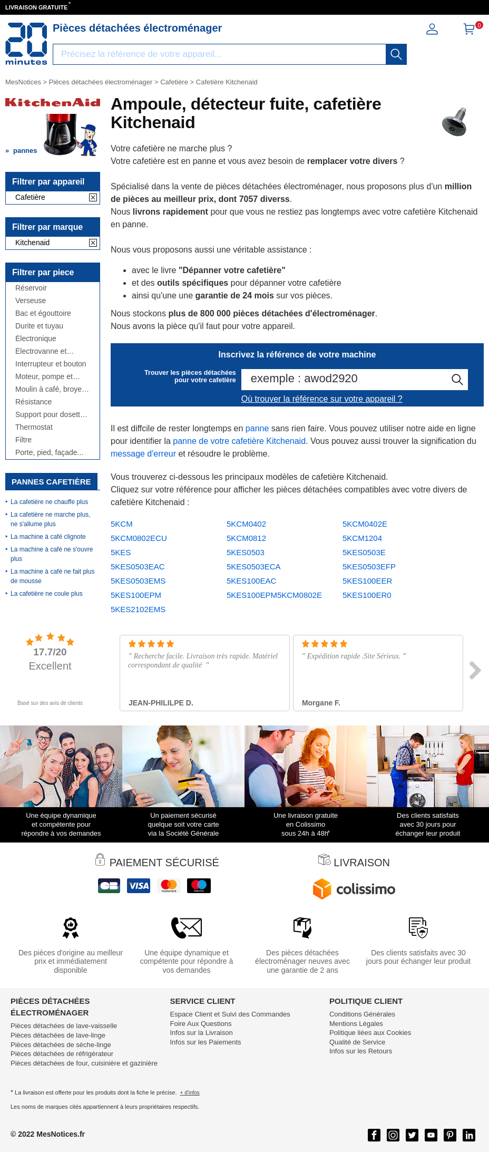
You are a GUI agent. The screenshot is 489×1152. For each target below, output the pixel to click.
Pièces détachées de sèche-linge (61, 1045)
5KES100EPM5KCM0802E (274, 594)
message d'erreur (143, 453)
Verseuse (30, 301)
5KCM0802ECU (139, 538)
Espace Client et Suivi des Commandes (230, 1014)
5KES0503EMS (138, 580)
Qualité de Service (357, 1042)
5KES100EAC (251, 580)
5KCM (122, 523)
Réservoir (31, 288)
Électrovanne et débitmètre (40, 351)
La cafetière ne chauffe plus (49, 502)
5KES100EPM (136, 594)
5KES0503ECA (254, 566)
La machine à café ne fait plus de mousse (52, 576)
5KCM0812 (246, 538)
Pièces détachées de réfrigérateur (62, 1054)
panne (257, 428)
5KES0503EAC (138, 566)
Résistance (33, 402)
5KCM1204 (362, 538)
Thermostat (34, 427)
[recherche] (396, 54)
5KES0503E (364, 552)
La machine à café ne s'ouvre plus (52, 554)
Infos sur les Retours (360, 1051)
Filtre (23, 440)
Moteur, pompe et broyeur (44, 377)
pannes (25, 150)
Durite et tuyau (39, 326)
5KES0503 (246, 552)
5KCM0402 (246, 523)
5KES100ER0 (367, 594)
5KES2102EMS (138, 609)
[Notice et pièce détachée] (26, 44)
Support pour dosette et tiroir (49, 415)
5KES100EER (367, 580)
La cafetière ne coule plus (47, 593)
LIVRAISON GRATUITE (36, 7)
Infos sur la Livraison (201, 1033)
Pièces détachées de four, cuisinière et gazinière (84, 1063)
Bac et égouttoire (43, 313)
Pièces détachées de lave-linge (58, 1035)
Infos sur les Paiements (205, 1042)
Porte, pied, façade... (49, 453)
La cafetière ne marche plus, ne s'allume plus (50, 519)
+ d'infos (190, 1093)
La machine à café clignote (48, 536)
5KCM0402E (365, 523)
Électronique (35, 339)
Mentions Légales (356, 1024)
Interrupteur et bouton (50, 364)
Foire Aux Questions (200, 1024)
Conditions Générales (362, 1014)
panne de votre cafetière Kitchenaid (239, 441)
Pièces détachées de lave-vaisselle (64, 1026)
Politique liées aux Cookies (370, 1033)
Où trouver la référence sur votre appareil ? (322, 398)
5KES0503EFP (369, 566)
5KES (121, 552)
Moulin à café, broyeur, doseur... (52, 389)
